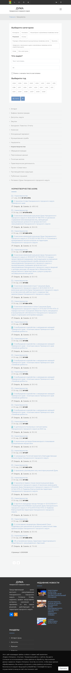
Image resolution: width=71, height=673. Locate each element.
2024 (25, 83)
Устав (14, 51)
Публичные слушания (19, 176)
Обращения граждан (18, 151)
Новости (14, 650)
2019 (54, 83)
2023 (31, 83)
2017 (19, 87)
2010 (14, 91)
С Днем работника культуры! (53, 621)
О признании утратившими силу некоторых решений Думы (36, 470)
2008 (25, 91)
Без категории (23, 51)
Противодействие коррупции (22, 172)
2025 (19, 83)
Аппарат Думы (16, 638)
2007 (31, 91)
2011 (52, 87)
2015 (30, 87)
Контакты (25, 32)
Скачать (26, 206)
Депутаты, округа (17, 117)
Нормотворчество (21, 196)
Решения (16, 36)
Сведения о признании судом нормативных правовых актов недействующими (32, 46)
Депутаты (14, 642)
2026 (14, 83)
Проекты (54, 41)
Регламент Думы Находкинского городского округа (30, 180)
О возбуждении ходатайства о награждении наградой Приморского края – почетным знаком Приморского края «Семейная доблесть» (32, 329)
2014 (35, 87)
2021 (42, 83)
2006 (37, 91)
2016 (24, 87)
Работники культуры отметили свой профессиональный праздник (57, 594)
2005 (43, 91)
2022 (37, 83)
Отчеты (24, 36)
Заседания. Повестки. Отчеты (22, 126)
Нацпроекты (15, 142)
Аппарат (14, 109)
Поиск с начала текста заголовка (26, 73)
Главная (12, 17)
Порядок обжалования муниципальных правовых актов (31, 41)
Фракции (14, 646)
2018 (14, 87)
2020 (48, 83)
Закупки (14, 121)
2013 (41, 87)
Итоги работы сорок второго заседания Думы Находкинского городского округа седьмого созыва (55, 608)
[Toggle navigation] (61, 9)
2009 (19, 91)
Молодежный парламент (20, 134)
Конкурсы (16, 32)
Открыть (17, 206)
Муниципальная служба (20, 138)
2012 (46, 87)
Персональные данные (19, 155)
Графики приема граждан (20, 113)
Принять (63, 668)
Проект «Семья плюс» (19, 168)
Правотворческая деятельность (22, 163)
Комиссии (14, 130)
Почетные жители (17, 159)
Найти (16, 98)
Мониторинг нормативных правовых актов (44, 32)
